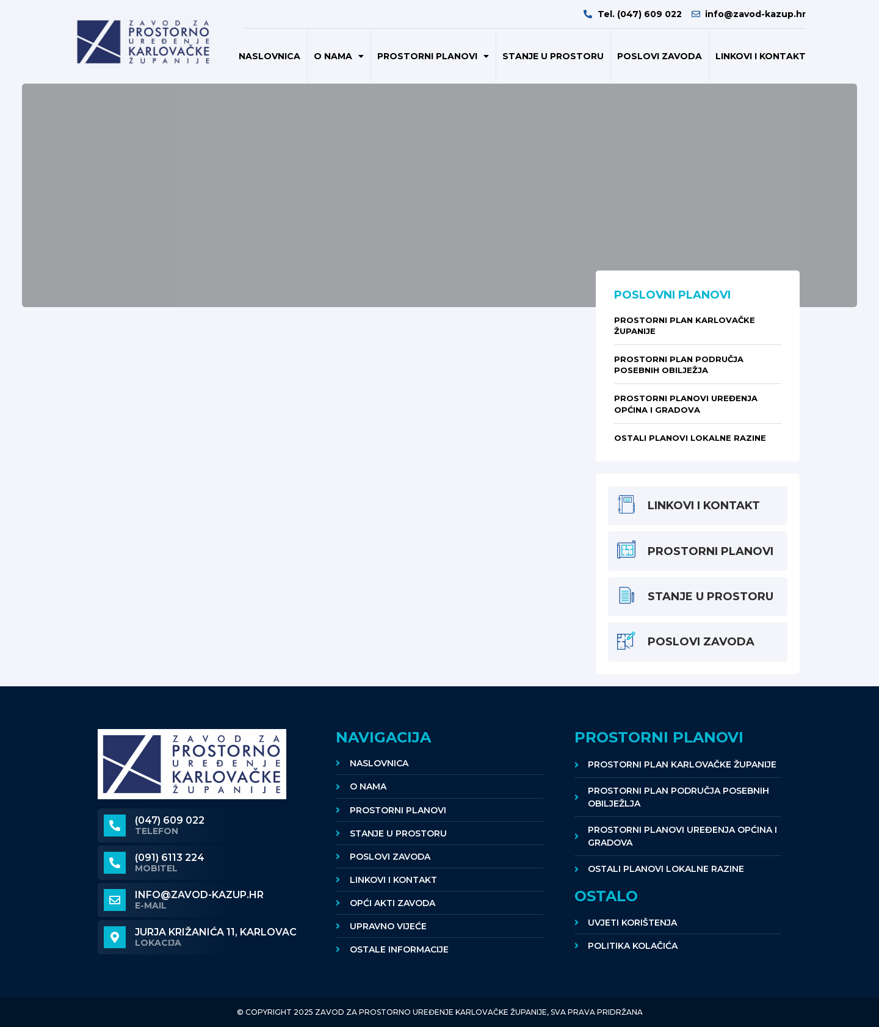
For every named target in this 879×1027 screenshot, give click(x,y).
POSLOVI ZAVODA (659, 56)
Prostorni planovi (433, 56)
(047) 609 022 (169, 820)
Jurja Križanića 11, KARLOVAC (216, 932)
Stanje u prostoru (553, 56)
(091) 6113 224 (169, 857)
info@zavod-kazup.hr (199, 895)
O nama (339, 56)
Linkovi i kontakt (760, 56)
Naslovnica (269, 56)
